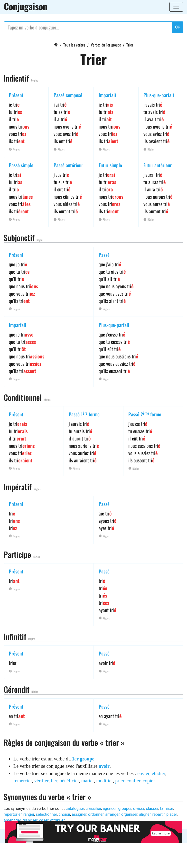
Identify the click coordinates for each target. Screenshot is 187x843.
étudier (158, 773)
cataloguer (75, 808)
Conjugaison (25, 6)
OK (177, 27)
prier (119, 780)
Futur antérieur (157, 165)
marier (87, 780)
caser (43, 820)
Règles (34, 80)
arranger (112, 814)
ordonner (95, 814)
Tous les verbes (74, 45)
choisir (64, 814)
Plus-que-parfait (158, 95)
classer (152, 808)
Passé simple (21, 165)
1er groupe (83, 758)
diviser (138, 808)
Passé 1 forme (84, 414)
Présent (16, 95)
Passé (104, 254)
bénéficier (69, 780)
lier (54, 780)
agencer (109, 808)
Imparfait (107, 95)
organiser (129, 814)
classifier (93, 808)
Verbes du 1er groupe (106, 45)
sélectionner (46, 814)
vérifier (41, 780)
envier (143, 773)
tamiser (166, 808)
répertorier (13, 814)
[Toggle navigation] (176, 7)
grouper (124, 808)
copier (149, 780)
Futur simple (110, 165)
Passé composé (68, 95)
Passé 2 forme (144, 414)
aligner (144, 814)
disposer (30, 820)
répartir (158, 814)
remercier (22, 780)
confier (133, 780)
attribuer (57, 820)
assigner (79, 814)
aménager (12, 820)
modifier (104, 780)
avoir (104, 766)
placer (171, 814)
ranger (28, 814)
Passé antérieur (68, 165)
